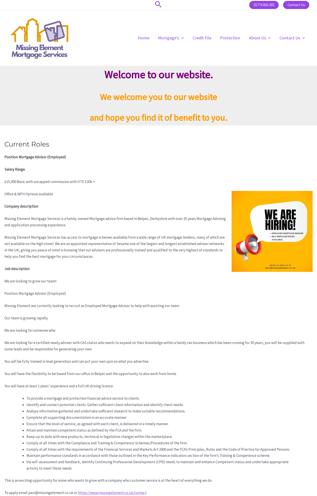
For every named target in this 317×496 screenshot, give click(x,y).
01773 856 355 (264, 4)
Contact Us (292, 38)
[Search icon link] (158, 5)
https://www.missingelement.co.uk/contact (112, 492)
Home (143, 37)
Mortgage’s (171, 38)
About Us (260, 38)
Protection (230, 37)
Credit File (202, 37)
